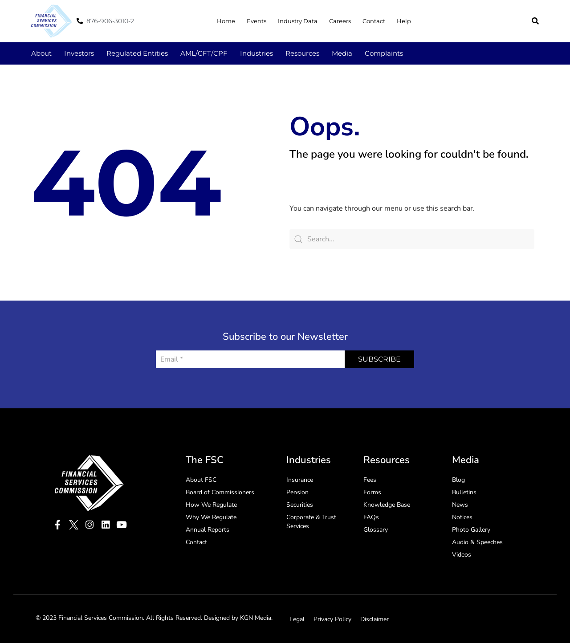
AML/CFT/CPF (204, 53)
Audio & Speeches (477, 542)
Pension (297, 492)
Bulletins (464, 492)
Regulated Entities (137, 53)
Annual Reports (207, 529)
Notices (462, 517)
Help (404, 20)
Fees (369, 480)
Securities (299, 505)
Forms (372, 492)
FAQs (371, 517)
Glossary (375, 529)
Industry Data (298, 20)
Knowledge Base (386, 505)
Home (226, 20)
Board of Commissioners (220, 492)
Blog (458, 480)
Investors (79, 53)
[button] (535, 20)
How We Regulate (211, 505)
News (460, 505)
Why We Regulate (211, 517)
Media (342, 53)
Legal (297, 619)
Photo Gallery (471, 529)
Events (256, 20)
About (41, 53)
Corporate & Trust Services (311, 521)
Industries (256, 53)
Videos (461, 554)
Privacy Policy (332, 619)
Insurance (299, 480)
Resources (302, 53)
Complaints (384, 53)
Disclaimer (374, 619)
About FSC (201, 480)
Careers (340, 20)
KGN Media (255, 618)
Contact (373, 20)
